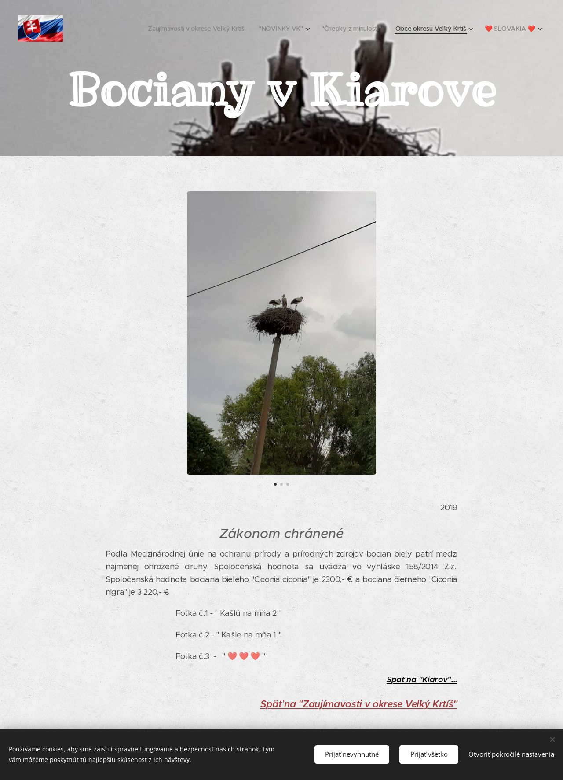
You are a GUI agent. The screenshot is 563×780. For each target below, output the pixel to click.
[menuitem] (196, 29)
